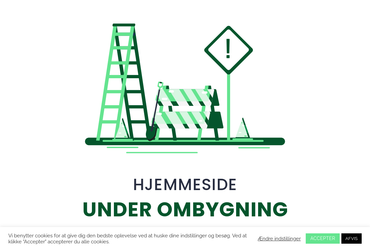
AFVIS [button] (351, 238)
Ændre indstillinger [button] (279, 238)
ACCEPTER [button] (322, 238)
